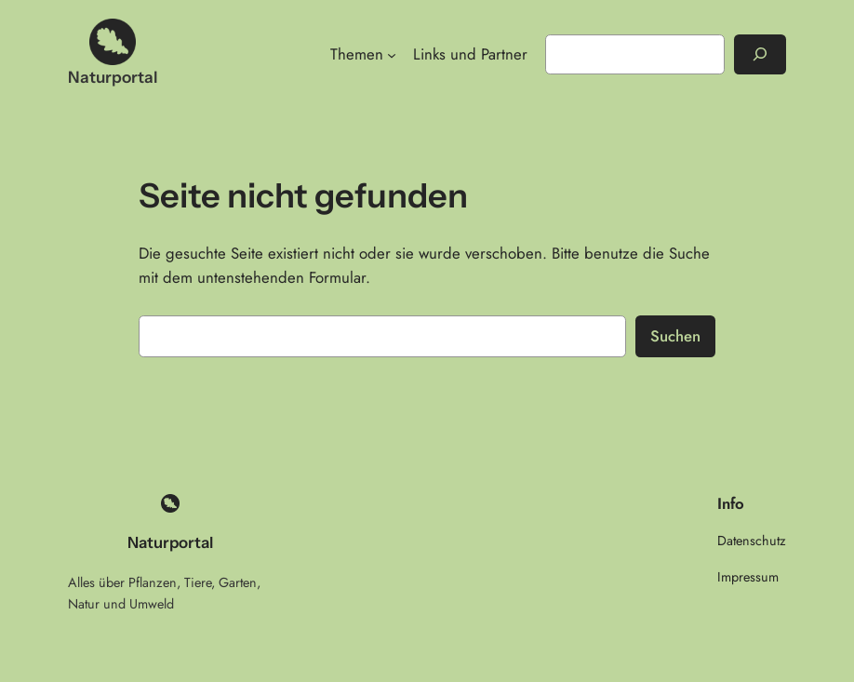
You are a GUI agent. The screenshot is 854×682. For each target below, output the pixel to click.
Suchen (675, 336)
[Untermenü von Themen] (391, 54)
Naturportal (112, 77)
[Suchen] (760, 54)
